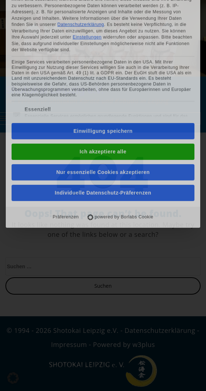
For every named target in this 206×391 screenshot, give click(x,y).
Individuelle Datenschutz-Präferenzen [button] (103, 133)
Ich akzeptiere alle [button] (103, 92)
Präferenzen (66, 157)
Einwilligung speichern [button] (102, 71)
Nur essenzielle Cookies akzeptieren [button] (103, 112)
